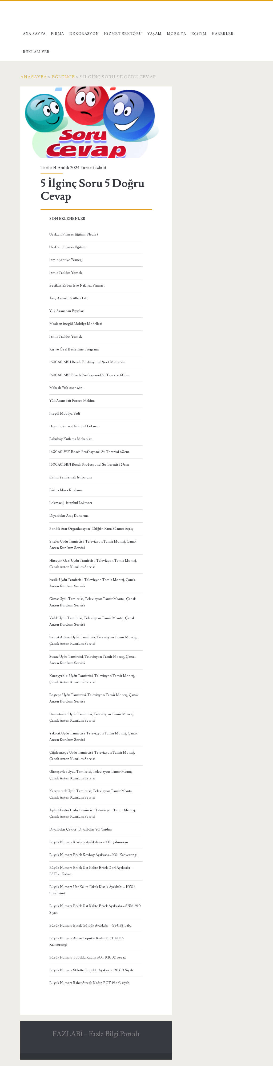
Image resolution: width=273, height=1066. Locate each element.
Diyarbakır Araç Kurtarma (69, 516)
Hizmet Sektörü (123, 34)
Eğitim (199, 34)
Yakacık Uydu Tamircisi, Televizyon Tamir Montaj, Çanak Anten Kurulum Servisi (93, 736)
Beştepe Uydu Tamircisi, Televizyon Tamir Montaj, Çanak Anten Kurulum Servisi (93, 698)
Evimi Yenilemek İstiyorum (70, 477)
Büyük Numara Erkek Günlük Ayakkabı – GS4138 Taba (90, 925)
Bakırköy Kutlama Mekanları (71, 439)
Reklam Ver (36, 52)
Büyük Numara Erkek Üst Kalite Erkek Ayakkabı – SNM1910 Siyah (95, 909)
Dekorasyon (84, 34)
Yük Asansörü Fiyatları (66, 311)
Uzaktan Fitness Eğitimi (67, 247)
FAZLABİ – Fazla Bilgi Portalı (96, 1034)
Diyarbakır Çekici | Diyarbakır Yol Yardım (80, 829)
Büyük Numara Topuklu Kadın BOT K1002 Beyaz (87, 957)
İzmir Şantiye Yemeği (66, 260)
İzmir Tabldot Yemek (65, 273)
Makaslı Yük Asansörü (66, 388)
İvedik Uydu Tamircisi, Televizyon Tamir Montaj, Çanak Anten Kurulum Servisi (92, 583)
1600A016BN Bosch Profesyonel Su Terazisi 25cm (89, 464)
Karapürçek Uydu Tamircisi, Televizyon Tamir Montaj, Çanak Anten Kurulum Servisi (91, 794)
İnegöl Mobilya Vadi (64, 413)
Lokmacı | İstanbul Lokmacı (70, 503)
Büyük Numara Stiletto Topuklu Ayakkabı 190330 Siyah (91, 970)
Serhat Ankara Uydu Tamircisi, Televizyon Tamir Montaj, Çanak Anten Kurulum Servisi (93, 640)
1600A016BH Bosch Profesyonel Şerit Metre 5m (87, 362)
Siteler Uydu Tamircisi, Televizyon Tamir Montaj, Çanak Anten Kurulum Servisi (92, 544)
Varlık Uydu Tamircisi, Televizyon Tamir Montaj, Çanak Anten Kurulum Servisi (92, 621)
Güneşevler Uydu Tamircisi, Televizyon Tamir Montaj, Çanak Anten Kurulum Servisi (91, 775)
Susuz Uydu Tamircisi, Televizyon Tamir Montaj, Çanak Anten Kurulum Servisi (92, 660)
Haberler (223, 34)
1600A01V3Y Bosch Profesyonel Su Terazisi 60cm (89, 452)
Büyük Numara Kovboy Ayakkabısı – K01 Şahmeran (88, 842)
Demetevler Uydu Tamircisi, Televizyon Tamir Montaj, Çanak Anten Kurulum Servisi (91, 717)
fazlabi (99, 167)
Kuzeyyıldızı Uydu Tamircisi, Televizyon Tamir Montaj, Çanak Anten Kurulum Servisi (92, 679)
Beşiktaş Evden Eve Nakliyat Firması (77, 285)
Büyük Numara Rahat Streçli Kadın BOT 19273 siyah (89, 983)
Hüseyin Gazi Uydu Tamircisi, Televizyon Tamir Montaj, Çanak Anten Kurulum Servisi (93, 564)
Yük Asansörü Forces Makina (72, 401)
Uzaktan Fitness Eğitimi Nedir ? (73, 234)
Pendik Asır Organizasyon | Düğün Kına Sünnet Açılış (91, 529)
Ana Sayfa (34, 34)
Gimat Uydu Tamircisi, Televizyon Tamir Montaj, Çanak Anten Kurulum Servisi (92, 602)
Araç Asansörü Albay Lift (68, 298)
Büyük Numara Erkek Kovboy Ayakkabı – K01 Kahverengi (93, 855)
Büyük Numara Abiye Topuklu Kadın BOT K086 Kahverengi (86, 941)
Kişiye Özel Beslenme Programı (74, 349)
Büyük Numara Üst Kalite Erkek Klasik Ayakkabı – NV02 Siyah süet (92, 890)
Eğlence (63, 77)
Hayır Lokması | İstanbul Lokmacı (74, 426)
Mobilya (176, 34)
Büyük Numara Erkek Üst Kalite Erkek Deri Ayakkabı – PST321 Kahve (91, 871)
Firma (57, 34)
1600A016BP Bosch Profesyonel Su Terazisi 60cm (89, 375)
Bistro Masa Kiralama (66, 490)
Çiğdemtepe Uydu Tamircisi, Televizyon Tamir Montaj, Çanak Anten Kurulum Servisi (92, 755)
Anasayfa (33, 77)
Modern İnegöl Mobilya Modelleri (75, 324)
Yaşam (154, 34)
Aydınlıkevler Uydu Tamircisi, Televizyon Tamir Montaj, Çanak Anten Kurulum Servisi (92, 813)
